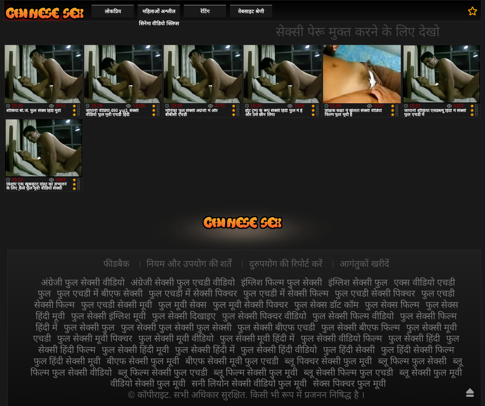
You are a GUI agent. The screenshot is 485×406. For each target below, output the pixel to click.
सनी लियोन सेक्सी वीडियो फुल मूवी (249, 383)
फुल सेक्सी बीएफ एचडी (276, 327)
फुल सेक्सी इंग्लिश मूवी (108, 316)
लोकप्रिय (113, 11)
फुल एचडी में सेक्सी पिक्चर (193, 293)
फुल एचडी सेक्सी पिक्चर (375, 293)
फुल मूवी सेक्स (182, 304)
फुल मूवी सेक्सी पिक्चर (250, 304)
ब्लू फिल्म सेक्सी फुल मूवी (256, 372)
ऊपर (470, 392)
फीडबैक (116, 263)
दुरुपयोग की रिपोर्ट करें (286, 263)
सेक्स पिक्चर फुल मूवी (349, 383)
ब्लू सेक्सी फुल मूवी (430, 372)
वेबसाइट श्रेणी (251, 11)
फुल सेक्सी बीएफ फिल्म (360, 327)
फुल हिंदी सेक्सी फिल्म (417, 349)
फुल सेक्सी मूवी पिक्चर (94, 338)
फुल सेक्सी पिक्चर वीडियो (264, 316)
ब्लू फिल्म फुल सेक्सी (412, 361)
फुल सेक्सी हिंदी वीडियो (279, 349)
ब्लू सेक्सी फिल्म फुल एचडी (348, 372)
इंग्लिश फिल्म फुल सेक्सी (281, 282)
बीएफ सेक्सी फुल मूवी (143, 361)
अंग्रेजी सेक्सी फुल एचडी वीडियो (183, 282)
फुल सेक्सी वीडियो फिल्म (341, 338)
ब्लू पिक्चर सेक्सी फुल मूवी (328, 361)
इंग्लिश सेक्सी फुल (358, 282)
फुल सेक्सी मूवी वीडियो (176, 338)
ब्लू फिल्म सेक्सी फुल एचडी (162, 372)
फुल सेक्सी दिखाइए (184, 316)
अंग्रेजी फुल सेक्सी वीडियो (83, 282)
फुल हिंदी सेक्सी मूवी (67, 361)
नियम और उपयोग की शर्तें (189, 263)
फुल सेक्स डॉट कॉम (326, 304)
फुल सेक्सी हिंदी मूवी (135, 349)
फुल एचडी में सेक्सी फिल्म (286, 293)
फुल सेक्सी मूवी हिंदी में (257, 338)
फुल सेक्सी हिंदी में (205, 349)
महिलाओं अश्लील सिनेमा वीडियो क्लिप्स (159, 17)
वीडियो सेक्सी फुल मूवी (147, 383)
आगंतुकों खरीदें (364, 263)
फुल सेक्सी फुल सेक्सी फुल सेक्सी (176, 327)
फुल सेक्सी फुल (89, 327)
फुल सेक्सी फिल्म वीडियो (353, 316)
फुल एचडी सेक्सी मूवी (116, 304)
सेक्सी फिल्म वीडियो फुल (44, 13)
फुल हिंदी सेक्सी (349, 349)
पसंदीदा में (472, 11)
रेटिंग (205, 11)
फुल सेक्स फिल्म (392, 304)
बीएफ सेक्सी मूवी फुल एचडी (231, 361)
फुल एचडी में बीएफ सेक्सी (99, 293)
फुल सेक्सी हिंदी (414, 338)
